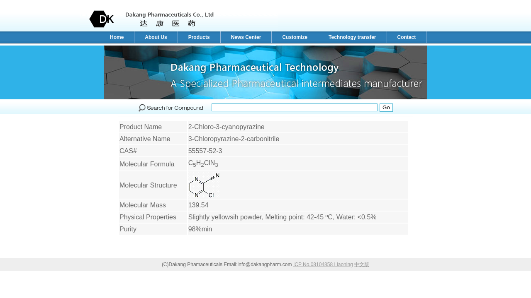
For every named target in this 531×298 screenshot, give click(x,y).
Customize (294, 37)
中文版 (361, 264)
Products (199, 37)
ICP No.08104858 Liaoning (323, 264)
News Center (246, 37)
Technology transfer (352, 37)
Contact (406, 37)
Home (117, 37)
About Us (156, 37)
